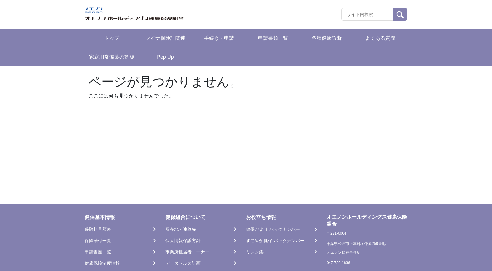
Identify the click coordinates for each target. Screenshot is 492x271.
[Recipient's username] (367, 14)
